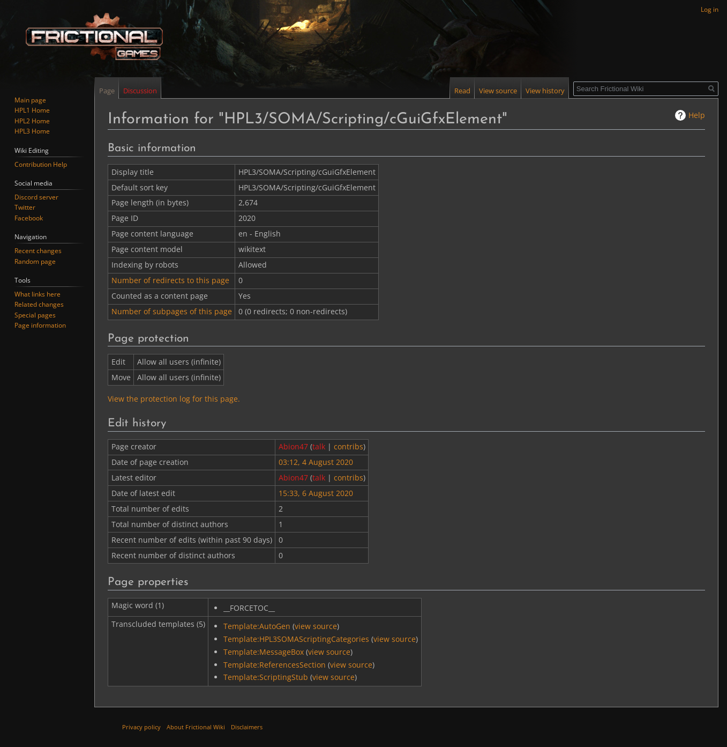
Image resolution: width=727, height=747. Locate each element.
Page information (40, 325)
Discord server (36, 197)
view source (316, 626)
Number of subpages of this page (171, 311)
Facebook (28, 218)
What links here (37, 294)
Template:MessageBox (263, 652)
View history (545, 90)
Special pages (35, 315)
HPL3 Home (32, 131)
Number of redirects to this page (170, 280)
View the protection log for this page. (174, 399)
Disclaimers (247, 727)
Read (462, 90)
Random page (35, 261)
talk (318, 446)
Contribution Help (40, 164)
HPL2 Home (32, 120)
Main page (30, 100)
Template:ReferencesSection (274, 665)
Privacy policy (141, 727)
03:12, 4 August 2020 (316, 462)
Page (107, 90)
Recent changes (38, 250)
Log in (709, 9)
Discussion (140, 90)
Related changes (39, 304)
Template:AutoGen (256, 626)
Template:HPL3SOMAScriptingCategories (296, 639)
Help (696, 115)
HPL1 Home (32, 110)
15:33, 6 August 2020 (316, 493)
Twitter (24, 207)
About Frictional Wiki (196, 727)
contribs (348, 446)
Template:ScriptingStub (265, 677)
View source (498, 90)
